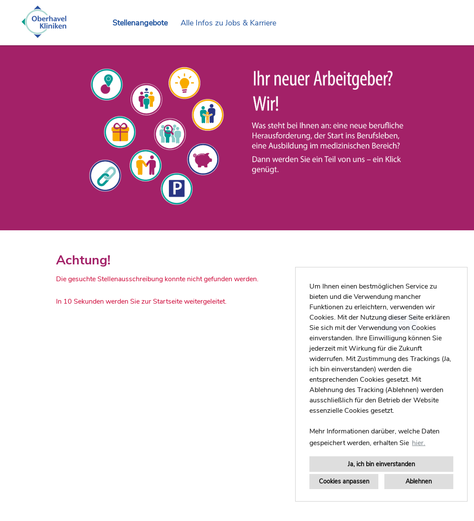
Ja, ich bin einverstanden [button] (381, 464)
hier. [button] (418, 443)
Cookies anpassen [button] (344, 481)
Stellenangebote (140, 23)
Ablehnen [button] (418, 481)
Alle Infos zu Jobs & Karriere (228, 23)
